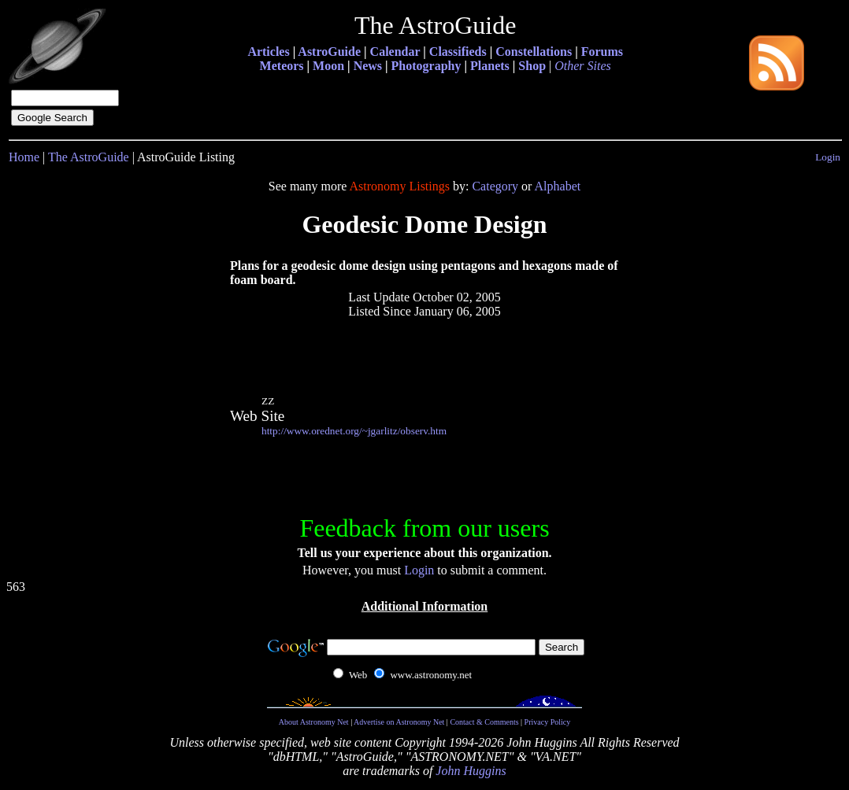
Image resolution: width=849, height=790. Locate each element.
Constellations (533, 51)
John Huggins (471, 770)
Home (24, 157)
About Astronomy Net (314, 722)
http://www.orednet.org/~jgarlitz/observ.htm (354, 431)
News (368, 65)
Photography (426, 65)
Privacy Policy (548, 722)
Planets (490, 65)
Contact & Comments (484, 722)
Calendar (395, 51)
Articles (268, 51)
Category (495, 186)
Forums (602, 51)
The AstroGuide (88, 157)
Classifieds (458, 51)
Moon (328, 65)
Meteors (282, 65)
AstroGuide (329, 51)
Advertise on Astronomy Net (399, 722)
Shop (532, 65)
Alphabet (558, 186)
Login (827, 157)
